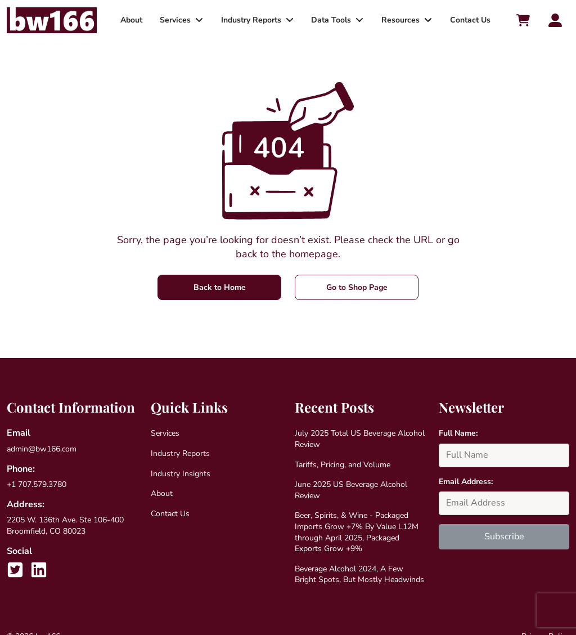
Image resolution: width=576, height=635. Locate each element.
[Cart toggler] (522, 20)
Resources (398, 20)
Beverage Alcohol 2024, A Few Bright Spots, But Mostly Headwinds (359, 574)
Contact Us (466, 20)
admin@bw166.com (41, 449)
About (135, 20)
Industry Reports (251, 20)
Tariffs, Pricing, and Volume (342, 464)
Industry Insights (180, 473)
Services (176, 20)
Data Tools (330, 20)
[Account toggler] (555, 20)
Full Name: (458, 433)
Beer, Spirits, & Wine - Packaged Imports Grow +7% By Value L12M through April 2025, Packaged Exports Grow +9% (356, 532)
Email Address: (466, 481)
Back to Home (220, 287)
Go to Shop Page (357, 287)
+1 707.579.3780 (36, 484)
